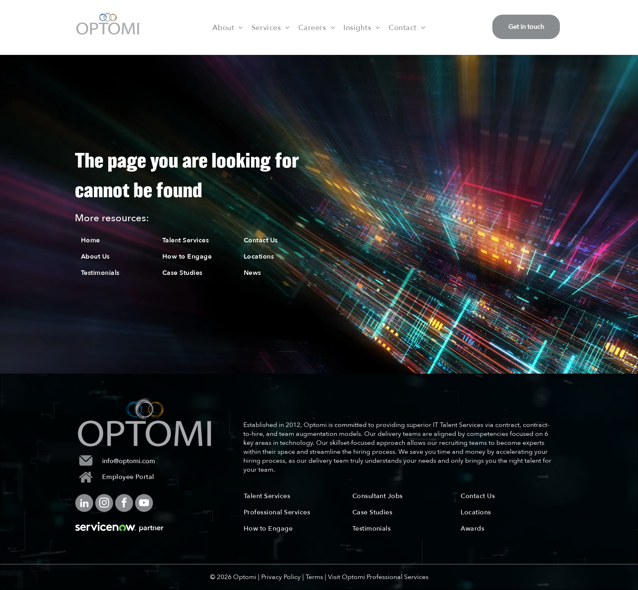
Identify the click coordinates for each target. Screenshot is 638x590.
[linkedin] (84, 504)
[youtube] (144, 504)
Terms (314, 577)
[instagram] (104, 504)
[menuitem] (227, 27)
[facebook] (124, 504)
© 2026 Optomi (233, 577)
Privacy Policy (281, 577)
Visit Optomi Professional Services (378, 577)
